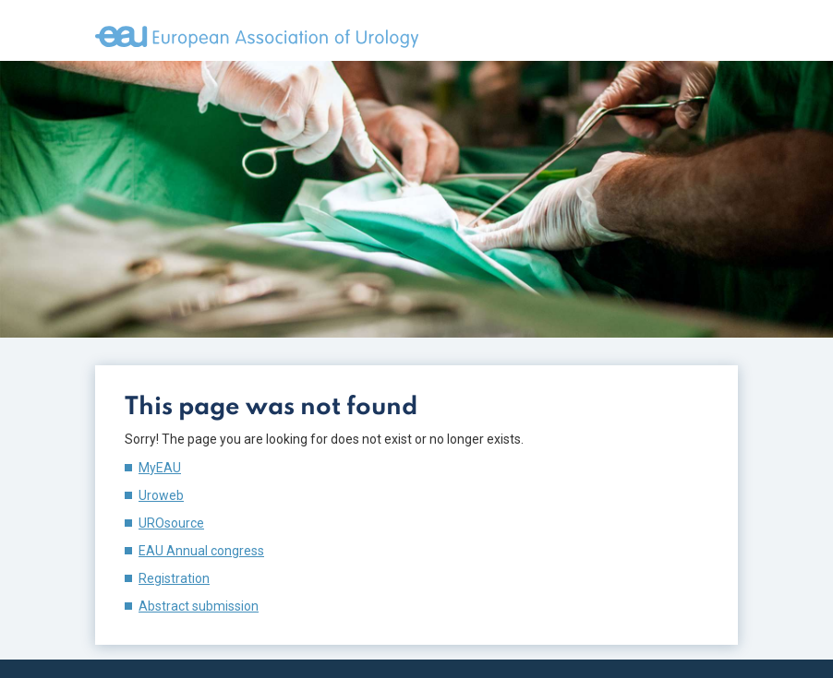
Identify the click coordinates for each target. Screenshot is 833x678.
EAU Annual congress (201, 550)
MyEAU (160, 467)
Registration (174, 578)
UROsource (171, 523)
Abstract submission (199, 606)
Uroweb (161, 495)
